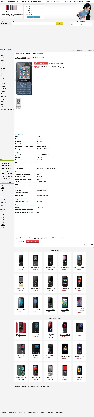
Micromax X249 (50, 267)
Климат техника (66, 1)
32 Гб (2, 217)
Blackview (4, 63)
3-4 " (2, 185)
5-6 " (2, 190)
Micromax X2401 (35, 310)
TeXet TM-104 (50, 356)
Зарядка (24, 1)
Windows (3, 202)
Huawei (3, 76)
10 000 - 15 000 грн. (7, 176)
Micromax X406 (65, 267)
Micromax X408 (35, 288)
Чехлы (18, 1)
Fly (2, 65)
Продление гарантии (47, 412)
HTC (2, 70)
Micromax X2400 (35, 386)
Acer (2, 55)
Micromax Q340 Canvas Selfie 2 (79, 309)
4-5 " (2, 188)
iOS (2, 205)
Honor (2, 73)
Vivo (2, 101)
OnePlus (3, 88)
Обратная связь (59, 412)
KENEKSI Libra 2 (65, 356)
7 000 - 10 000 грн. (6, 173)
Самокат (75, 1)
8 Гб (2, 212)
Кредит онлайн (13, 412)
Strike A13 (21, 356)
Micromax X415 (21, 267)
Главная (4, 412)
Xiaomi (3, 104)
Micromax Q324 (21, 310)
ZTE (2, 107)
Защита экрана (32, 1)
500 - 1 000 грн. (5, 163)
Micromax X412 (50, 310)
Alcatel (3, 58)
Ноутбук (87, 1)
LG (2, 81)
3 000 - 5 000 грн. (6, 168)
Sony (2, 99)
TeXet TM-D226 (35, 377)
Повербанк (11, 1)
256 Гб (3, 225)
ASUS (2, 52)
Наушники (41, 1)
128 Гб (3, 222)
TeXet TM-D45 (50, 377)
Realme (3, 94)
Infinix (2, 78)
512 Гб (3, 227)
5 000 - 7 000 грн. (6, 171)
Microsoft (3, 86)
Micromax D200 (65, 288)
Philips (3, 91)
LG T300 (79, 377)
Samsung (3, 96)
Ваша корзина (81, 21)
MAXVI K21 (35, 334)
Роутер (81, 1)
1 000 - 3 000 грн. (6, 166)
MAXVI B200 (35, 356)
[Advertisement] (47, 37)
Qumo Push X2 (79, 356)
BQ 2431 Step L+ (21, 335)
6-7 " (2, 193)
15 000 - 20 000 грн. (7, 179)
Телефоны (4, 1)
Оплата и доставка (33, 412)
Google (3, 68)
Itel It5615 (65, 377)
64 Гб (2, 220)
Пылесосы (57, 1)
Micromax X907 (35, 267)
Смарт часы (49, 1)
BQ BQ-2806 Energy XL (50, 334)
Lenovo (3, 83)
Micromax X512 (50, 288)
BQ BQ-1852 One (21, 377)
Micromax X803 (21, 288)
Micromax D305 (65, 310)
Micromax (25, 386)
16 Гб (2, 214)
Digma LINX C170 (65, 335)
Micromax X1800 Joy (79, 267)
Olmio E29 (79, 333)
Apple (2, 60)
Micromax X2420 (79, 288)
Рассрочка (22, 412)
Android (3, 200)
